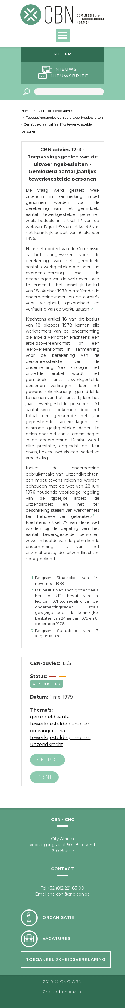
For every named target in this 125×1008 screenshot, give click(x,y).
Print (44, 777)
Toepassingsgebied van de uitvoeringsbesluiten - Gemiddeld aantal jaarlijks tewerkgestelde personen (62, 124)
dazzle (76, 991)
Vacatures (56, 938)
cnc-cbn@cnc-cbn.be (68, 894)
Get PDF (47, 759)
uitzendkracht (46, 744)
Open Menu (63, 35)
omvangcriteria (47, 730)
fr (68, 54)
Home (26, 110)
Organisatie (58, 917)
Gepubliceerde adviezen (58, 110)
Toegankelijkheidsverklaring (65, 959)
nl (57, 54)
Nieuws (66, 69)
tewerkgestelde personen (60, 737)
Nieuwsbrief (69, 75)
